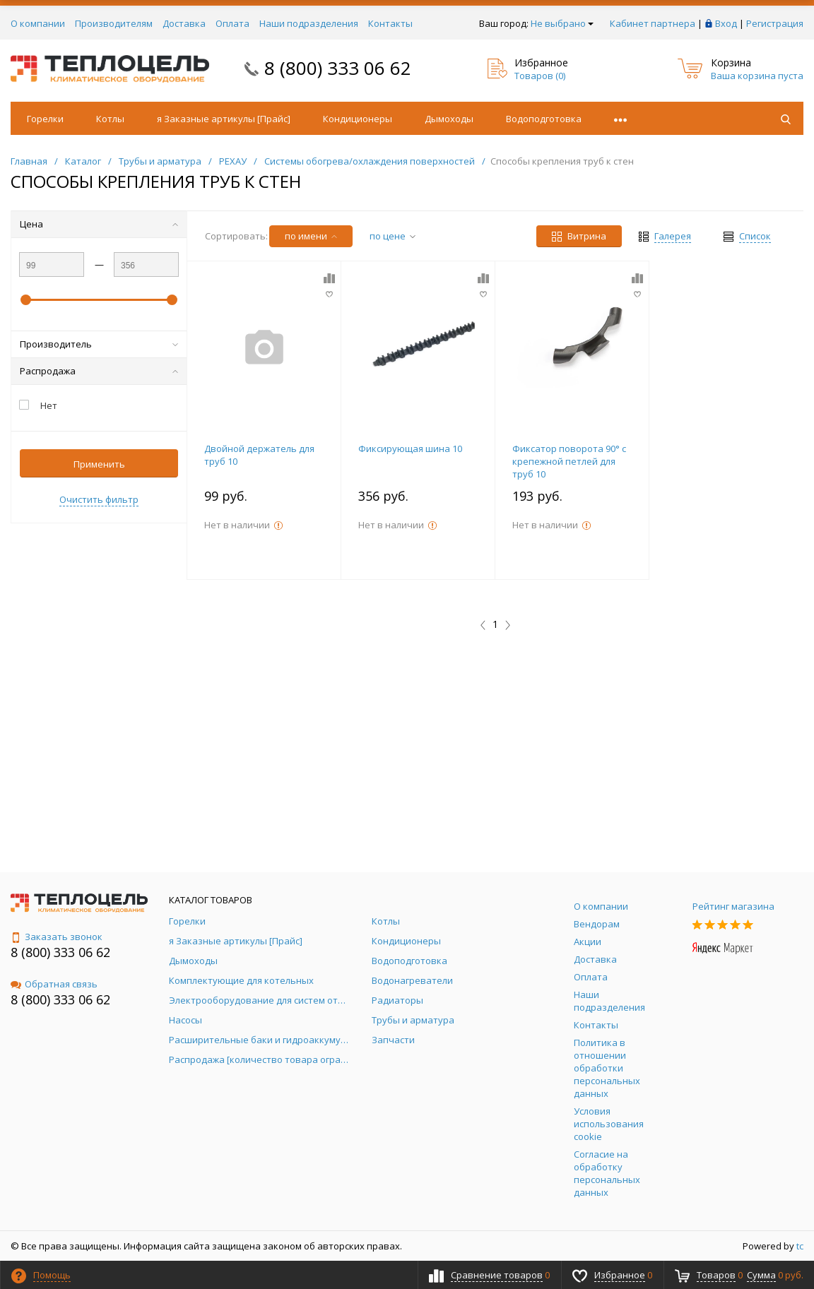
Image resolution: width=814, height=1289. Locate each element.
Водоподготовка (544, 118)
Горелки (45, 118)
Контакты (390, 23)
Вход (726, 23)
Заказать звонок (56, 936)
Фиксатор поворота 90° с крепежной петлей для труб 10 (569, 461)
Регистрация (774, 23)
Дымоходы (449, 118)
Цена (99, 224)
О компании (38, 23)
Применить (99, 464)
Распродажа (99, 370)
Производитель (99, 344)
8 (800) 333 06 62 (337, 68)
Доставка (184, 23)
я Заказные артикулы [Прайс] (223, 118)
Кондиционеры (357, 118)
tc (799, 1246)
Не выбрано (562, 23)
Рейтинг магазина (733, 906)
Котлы (110, 118)
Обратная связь (54, 984)
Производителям (114, 23)
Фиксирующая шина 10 (410, 448)
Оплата (232, 23)
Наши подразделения (308, 23)
